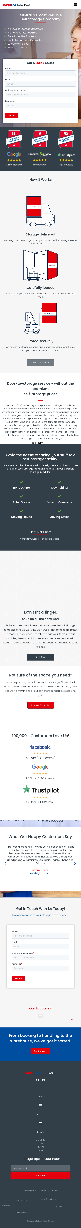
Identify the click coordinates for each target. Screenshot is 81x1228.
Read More (36, 442)
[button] (40, 443)
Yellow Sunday (48, 1221)
